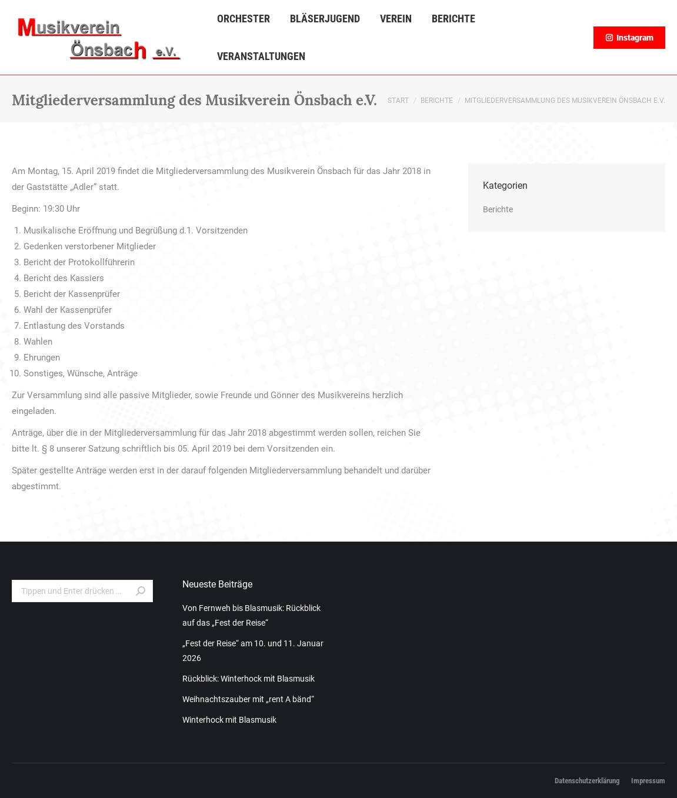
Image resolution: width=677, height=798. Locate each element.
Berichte (437, 100)
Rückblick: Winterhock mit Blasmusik (248, 678)
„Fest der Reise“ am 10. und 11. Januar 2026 (253, 651)
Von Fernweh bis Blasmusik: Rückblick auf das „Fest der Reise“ (251, 615)
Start (398, 100)
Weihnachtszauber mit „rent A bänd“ (248, 699)
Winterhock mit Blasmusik (229, 719)
